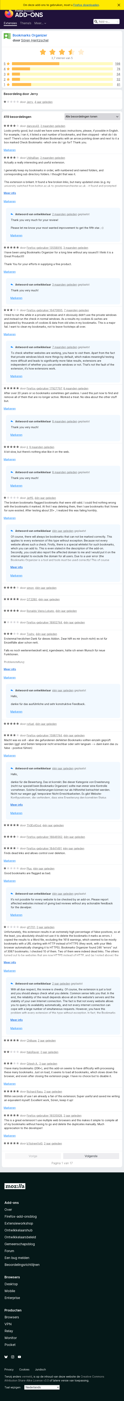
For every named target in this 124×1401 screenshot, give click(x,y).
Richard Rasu (35, 1091)
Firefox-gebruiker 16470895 (44, 310)
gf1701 (31, 927)
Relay (8, 1331)
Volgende (91, 1156)
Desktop (11, 1284)
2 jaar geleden (45, 927)
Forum (9, 1251)
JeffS (30, 497)
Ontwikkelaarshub (18, 1230)
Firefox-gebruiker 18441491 (44, 848)
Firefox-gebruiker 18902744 (44, 622)
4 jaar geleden (43, 102)
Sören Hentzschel (34, 40)
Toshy (30, 634)
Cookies (24, 1369)
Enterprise (12, 1298)
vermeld (27, 1376)
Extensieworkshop (18, 1223)
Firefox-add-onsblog (20, 1216)
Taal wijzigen (12, 1387)
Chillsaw (31, 1040)
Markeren (10, 150)
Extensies (10, 23)
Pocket (10, 1345)
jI (27, 447)
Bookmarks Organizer (30, 35)
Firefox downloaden (86, 5)
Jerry (30, 102)
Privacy (9, 1369)
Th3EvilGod (34, 825)
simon (30, 587)
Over (8, 1209)
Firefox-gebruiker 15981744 (44, 735)
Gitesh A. (32, 1063)
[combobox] (106, 21)
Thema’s (25, 23)
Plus (29, 868)
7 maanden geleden (76, 310)
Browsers (11, 1317)
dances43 (33, 126)
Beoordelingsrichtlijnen (22, 1265)
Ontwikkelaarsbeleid (20, 1237)
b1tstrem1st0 (35, 1143)
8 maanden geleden (75, 388)
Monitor (10, 1338)
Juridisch (40, 1369)
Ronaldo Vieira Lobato (40, 610)
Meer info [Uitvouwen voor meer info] (10, 193)
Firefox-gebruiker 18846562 (44, 836)
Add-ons (11, 1203)
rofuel (30, 723)
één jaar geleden (45, 497)
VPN (8, 1324)
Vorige (33, 1156)
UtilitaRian (33, 157)
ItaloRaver (33, 1052)
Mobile (9, 1291)
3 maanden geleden (75, 247)
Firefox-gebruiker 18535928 (44, 1115)
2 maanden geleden (52, 126)
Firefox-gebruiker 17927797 (44, 388)
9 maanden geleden (41, 447)
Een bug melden (16, 1258)
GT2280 (32, 599)
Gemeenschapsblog (19, 1244)
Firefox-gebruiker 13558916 (44, 247)
